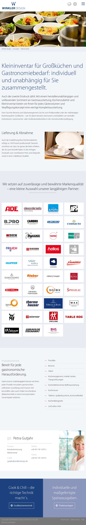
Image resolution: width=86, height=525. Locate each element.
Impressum (65, 520)
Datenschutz (75, 520)
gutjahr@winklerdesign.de (17, 461)
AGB (82, 520)
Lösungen (16, 49)
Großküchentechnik (23, 506)
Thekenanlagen (66, 506)
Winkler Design (19, 5)
